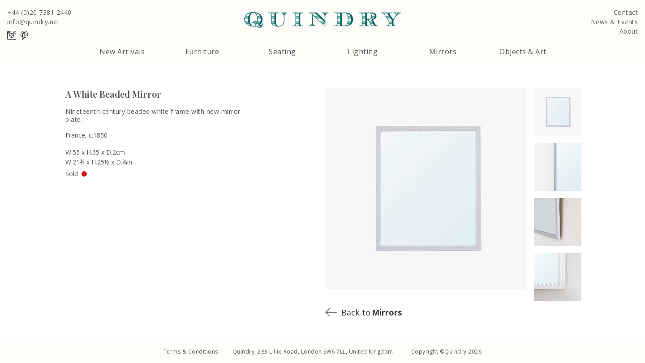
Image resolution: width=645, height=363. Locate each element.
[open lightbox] (564, 112)
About (628, 31)
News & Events (614, 22)
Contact (626, 12)
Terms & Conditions (190, 351)
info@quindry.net (33, 22)
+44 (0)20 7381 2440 (39, 12)
